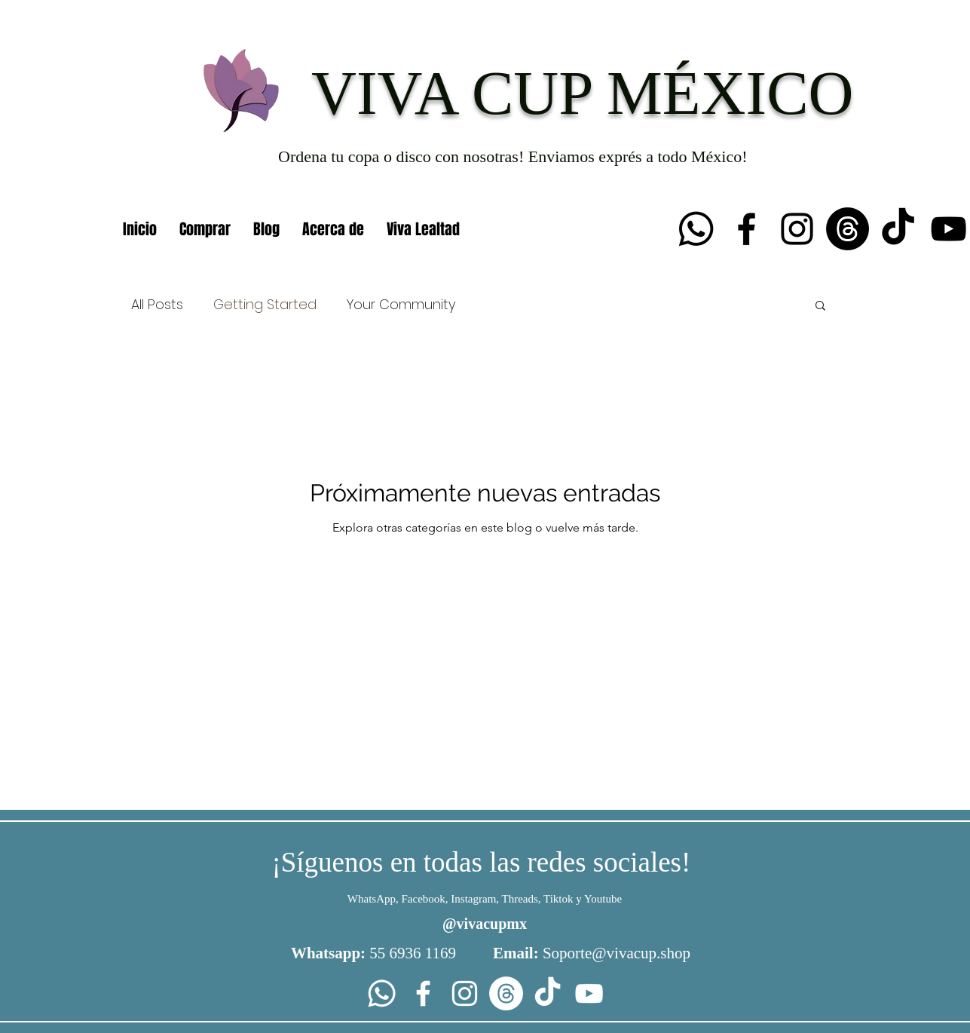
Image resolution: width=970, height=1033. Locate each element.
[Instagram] (797, 228)
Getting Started (265, 304)
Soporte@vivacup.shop (616, 953)
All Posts (157, 304)
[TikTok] (898, 228)
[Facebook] (746, 228)
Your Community (401, 304)
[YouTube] (948, 228)
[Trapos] (847, 228)
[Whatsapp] (696, 228)
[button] (820, 306)
